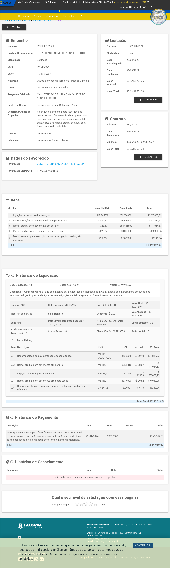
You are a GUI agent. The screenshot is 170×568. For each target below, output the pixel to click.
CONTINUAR (142, 545)
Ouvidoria (23, 16)
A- (138, 7)
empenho (16, 20)
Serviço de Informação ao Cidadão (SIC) (92, 2)
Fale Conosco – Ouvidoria (58, 2)
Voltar (14, 27)
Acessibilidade (127, 7)
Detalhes (148, 100)
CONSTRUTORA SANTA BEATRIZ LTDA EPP (61, 164)
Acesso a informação (46, 16)
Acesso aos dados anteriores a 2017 (131, 2)
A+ (144, 7)
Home (5, 20)
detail (27, 20)
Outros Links (73, 16)
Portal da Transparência (30, 2)
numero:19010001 (43, 20)
